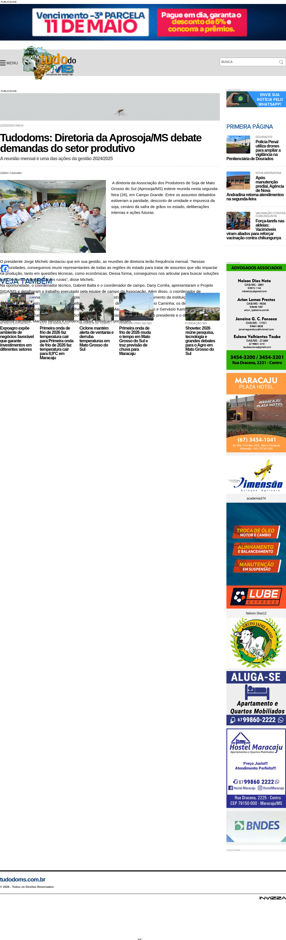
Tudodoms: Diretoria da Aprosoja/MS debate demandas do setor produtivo (49, 62)
